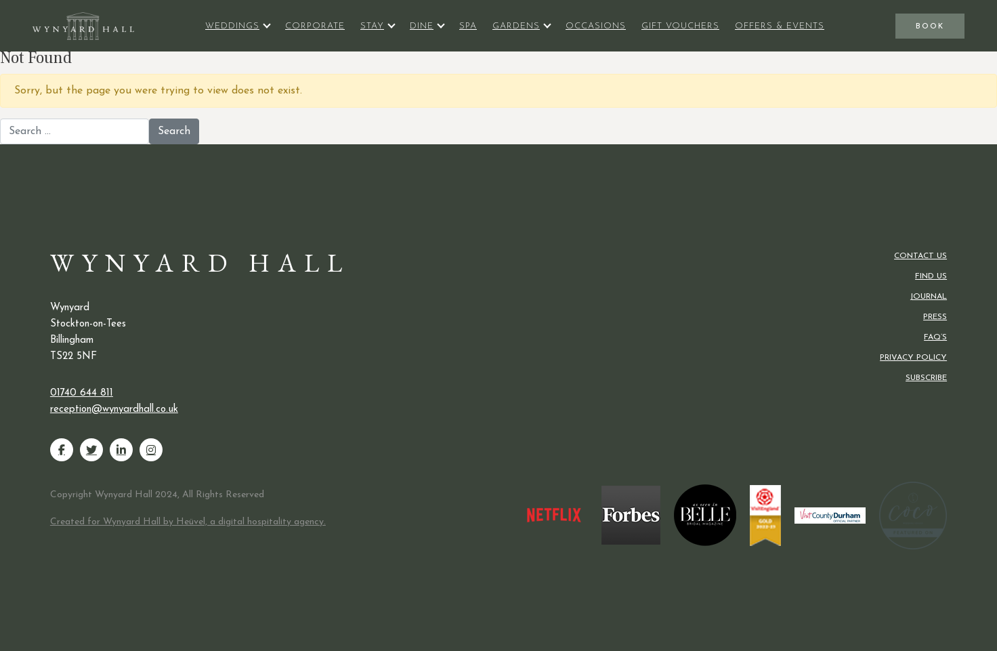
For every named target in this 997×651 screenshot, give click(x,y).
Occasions (596, 26)
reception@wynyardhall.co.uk (114, 409)
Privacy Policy (913, 358)
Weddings (232, 26)
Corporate (315, 26)
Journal (928, 297)
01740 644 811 (81, 393)
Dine (421, 26)
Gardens (516, 26)
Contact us (920, 256)
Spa (468, 26)
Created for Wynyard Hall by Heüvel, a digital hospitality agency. (188, 522)
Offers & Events (779, 26)
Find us (931, 276)
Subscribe (926, 378)
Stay (372, 26)
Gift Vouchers (680, 26)
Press (935, 317)
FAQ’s (935, 337)
